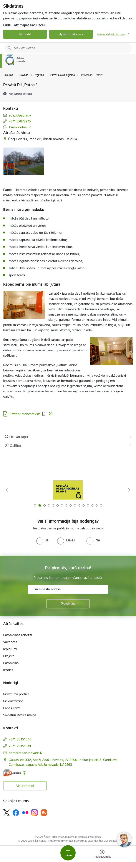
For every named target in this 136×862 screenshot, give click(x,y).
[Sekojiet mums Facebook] (16, 812)
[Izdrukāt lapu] (68, 437)
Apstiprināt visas (71, 34)
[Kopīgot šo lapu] (68, 445)
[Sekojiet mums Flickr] (25, 812)
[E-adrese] (12, 772)
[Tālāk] (129, 490)
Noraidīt (25, 34)
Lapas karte (11, 708)
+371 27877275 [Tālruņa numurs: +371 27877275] (20, 121)
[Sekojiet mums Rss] (44, 812)
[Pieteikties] (68, 603)
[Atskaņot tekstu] (20, 93)
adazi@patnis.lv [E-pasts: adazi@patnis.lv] (20, 115)
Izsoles (8, 670)
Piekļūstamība (13, 701)
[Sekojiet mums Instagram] (34, 812)
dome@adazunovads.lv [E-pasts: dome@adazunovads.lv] (25, 753)
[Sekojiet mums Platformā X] (6, 812)
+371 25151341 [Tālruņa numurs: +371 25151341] (20, 746)
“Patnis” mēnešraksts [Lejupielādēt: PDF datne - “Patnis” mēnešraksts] (24, 414)
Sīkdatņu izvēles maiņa (19, 715)
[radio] (42, 540)
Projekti (8, 656)
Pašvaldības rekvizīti (17, 635)
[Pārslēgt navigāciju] (68, 852)
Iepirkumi (10, 649)
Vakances (10, 642)
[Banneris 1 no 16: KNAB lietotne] (68, 490)
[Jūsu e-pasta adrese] (68, 589)
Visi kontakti (25, 786)
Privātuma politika (16, 694)
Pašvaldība (11, 663)
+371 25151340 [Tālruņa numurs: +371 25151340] (20, 739)
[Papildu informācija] (50, 413)
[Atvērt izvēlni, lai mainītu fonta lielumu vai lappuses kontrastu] (102, 854)
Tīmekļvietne (18, 127)
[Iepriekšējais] (7, 490)
